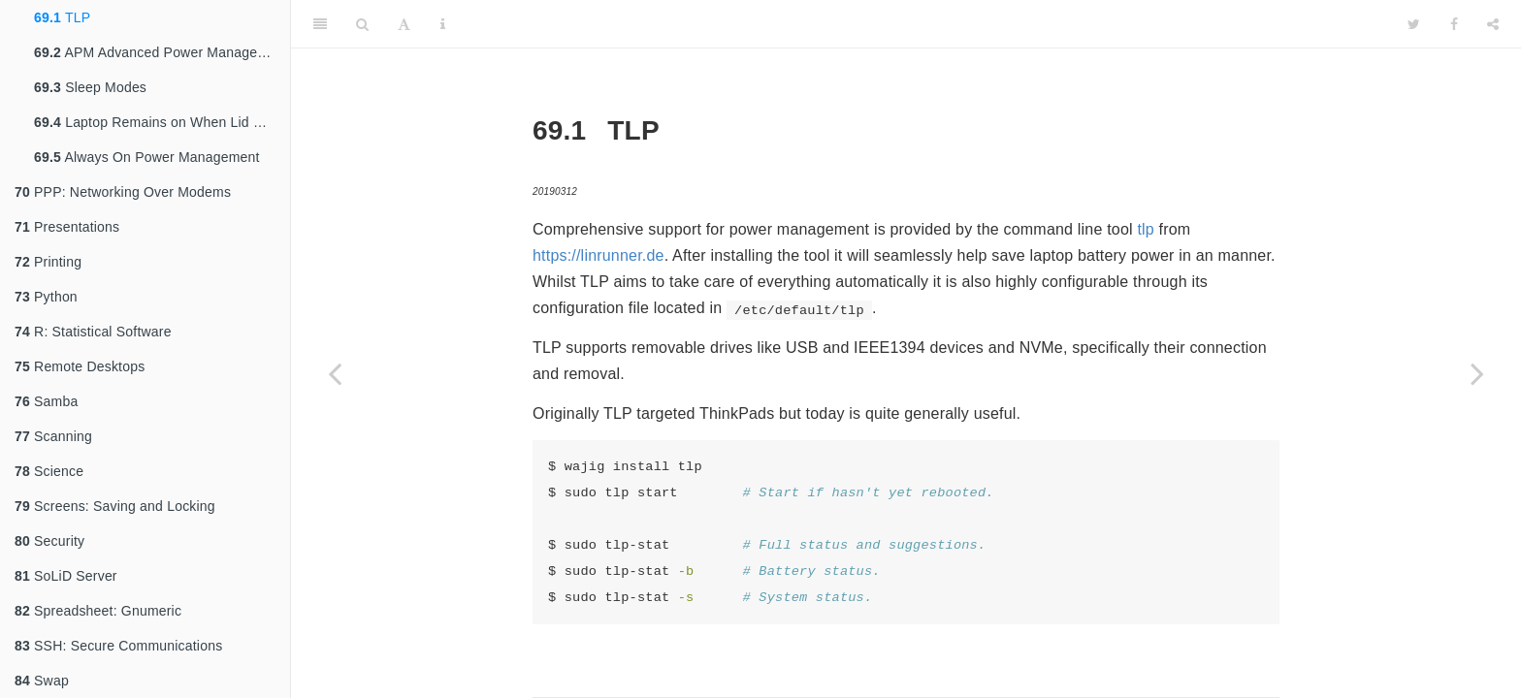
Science (49, 471)
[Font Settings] (404, 24)
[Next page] (1477, 373)
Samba (46, 401)
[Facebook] (1454, 24)
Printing (48, 262)
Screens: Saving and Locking (115, 506)
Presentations (67, 227)
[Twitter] (1414, 24)
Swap (42, 680)
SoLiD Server (66, 576)
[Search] (362, 24)
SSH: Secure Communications (118, 645)
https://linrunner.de (598, 255)
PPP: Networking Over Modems (123, 192)
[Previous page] (334, 373)
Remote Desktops (80, 366)
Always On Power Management (147, 157)
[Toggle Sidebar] (320, 24)
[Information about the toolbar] (443, 24)
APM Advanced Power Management (161, 52)
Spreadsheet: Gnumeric (98, 611)
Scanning (53, 436)
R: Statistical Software (93, 331)
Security (49, 541)
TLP (62, 17)
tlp (1145, 229)
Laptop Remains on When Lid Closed (162, 122)
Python (46, 296)
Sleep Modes (90, 87)
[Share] (1492, 24)
